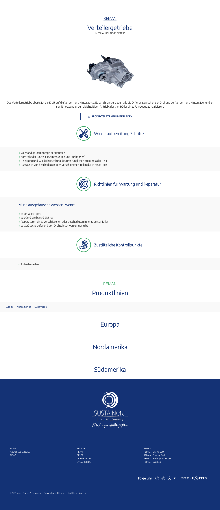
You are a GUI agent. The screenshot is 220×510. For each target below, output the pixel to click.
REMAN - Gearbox (152, 462)
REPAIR (80, 451)
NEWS (13, 455)
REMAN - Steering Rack (154, 455)
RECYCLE (81, 448)
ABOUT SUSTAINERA (20, 451)
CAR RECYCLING (84, 458)
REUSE (80, 455)
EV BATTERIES (84, 462)
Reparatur (153, 183)
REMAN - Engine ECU (154, 451)
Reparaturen (28, 221)
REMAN (110, 18)
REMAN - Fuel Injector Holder (157, 458)
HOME (13, 448)
